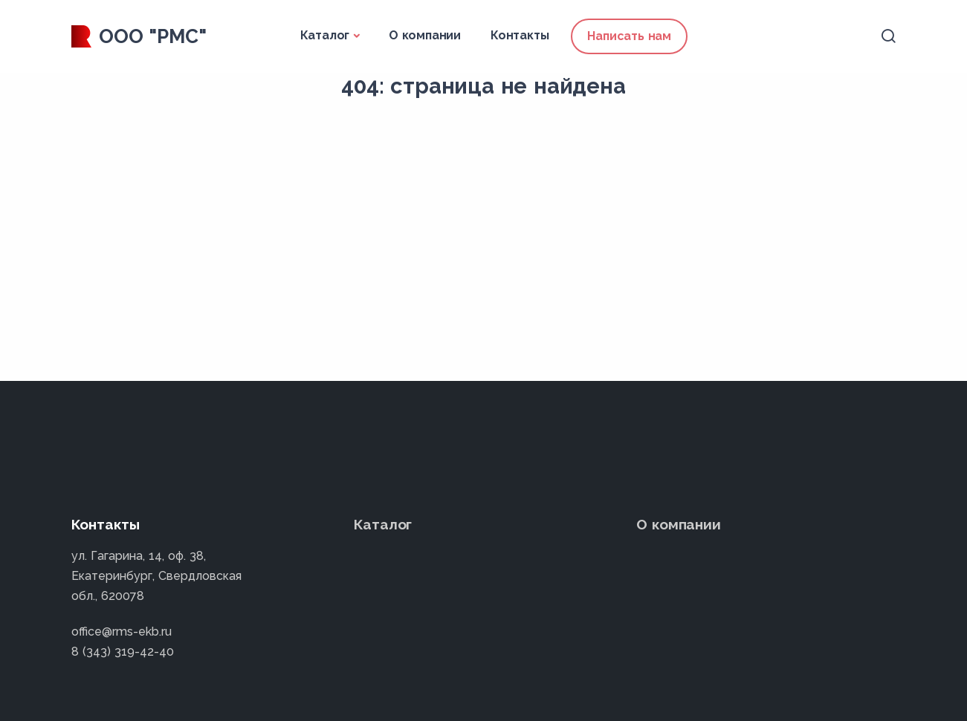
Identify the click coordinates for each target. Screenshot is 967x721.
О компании (425, 35)
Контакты (520, 35)
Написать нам (629, 36)
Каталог (325, 35)
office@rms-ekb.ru (121, 631)
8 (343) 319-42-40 (122, 652)
